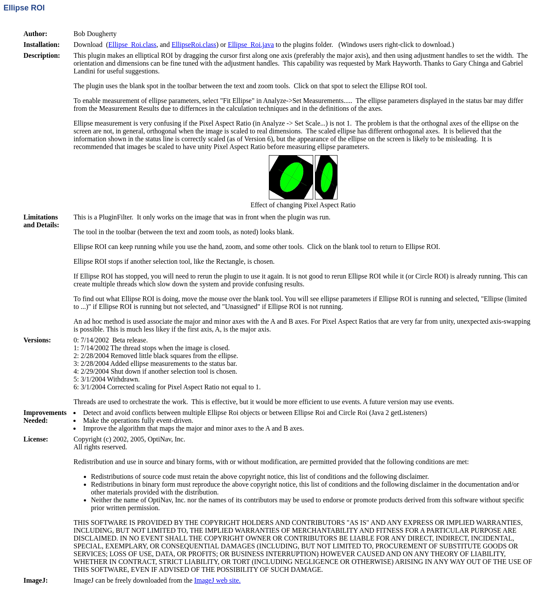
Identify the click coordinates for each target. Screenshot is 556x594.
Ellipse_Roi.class (132, 44)
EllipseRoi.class (194, 44)
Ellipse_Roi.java (251, 44)
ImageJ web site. (217, 580)
